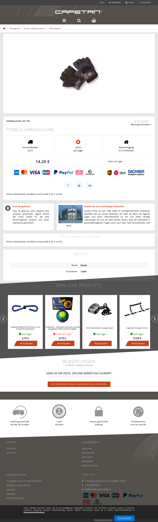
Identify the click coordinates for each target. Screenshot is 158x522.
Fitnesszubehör (55, 28)
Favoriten (146, 2)
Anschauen (26, 343)
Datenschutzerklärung (18, 485)
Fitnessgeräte (14, 28)
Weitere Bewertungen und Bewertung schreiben (79, 384)
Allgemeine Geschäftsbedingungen (24, 481)
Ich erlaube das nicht (103, 520)
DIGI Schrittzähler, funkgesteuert (99, 328)
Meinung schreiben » (141, 124)
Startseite (11, 448)
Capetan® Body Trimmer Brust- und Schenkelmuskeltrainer (25, 328)
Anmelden (116, 2)
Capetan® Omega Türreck (137, 328)
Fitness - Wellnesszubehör (34, 28)
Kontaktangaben (14, 498)
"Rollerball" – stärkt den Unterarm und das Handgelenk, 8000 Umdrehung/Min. (62, 328)
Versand (10, 494)
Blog (102, 2)
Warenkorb (87, 461)
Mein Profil (87, 457)
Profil (131, 2)
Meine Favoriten (90, 465)
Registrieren (88, 453)
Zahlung (10, 489)
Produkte (11, 453)
